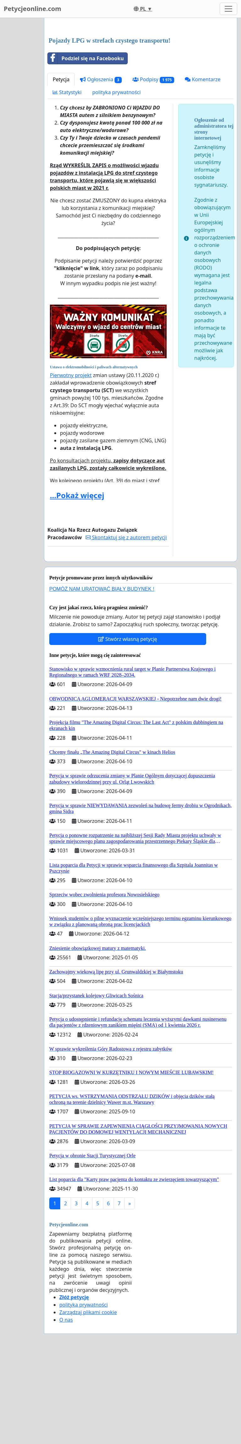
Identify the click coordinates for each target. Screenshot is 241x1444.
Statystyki (67, 180)
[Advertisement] (140, 72)
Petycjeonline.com (32, 8)
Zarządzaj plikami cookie (88, 1400)
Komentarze (203, 167)
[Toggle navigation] (228, 9)
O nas (66, 1407)
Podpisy (153, 167)
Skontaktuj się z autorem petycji (126, 625)
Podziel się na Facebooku (86, 146)
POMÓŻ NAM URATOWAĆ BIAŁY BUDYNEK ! (101, 676)
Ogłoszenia (100, 167)
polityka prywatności (116, 180)
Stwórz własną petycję (127, 726)
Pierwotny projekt (71, 463)
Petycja (61, 167)
